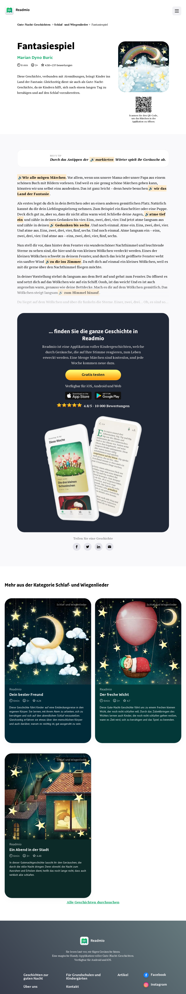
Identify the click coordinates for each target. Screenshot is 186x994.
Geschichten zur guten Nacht (35, 977)
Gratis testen (93, 378)
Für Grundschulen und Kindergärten (83, 977)
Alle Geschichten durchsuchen (93, 902)
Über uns (30, 987)
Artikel (123, 975)
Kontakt (72, 987)
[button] (176, 10)
